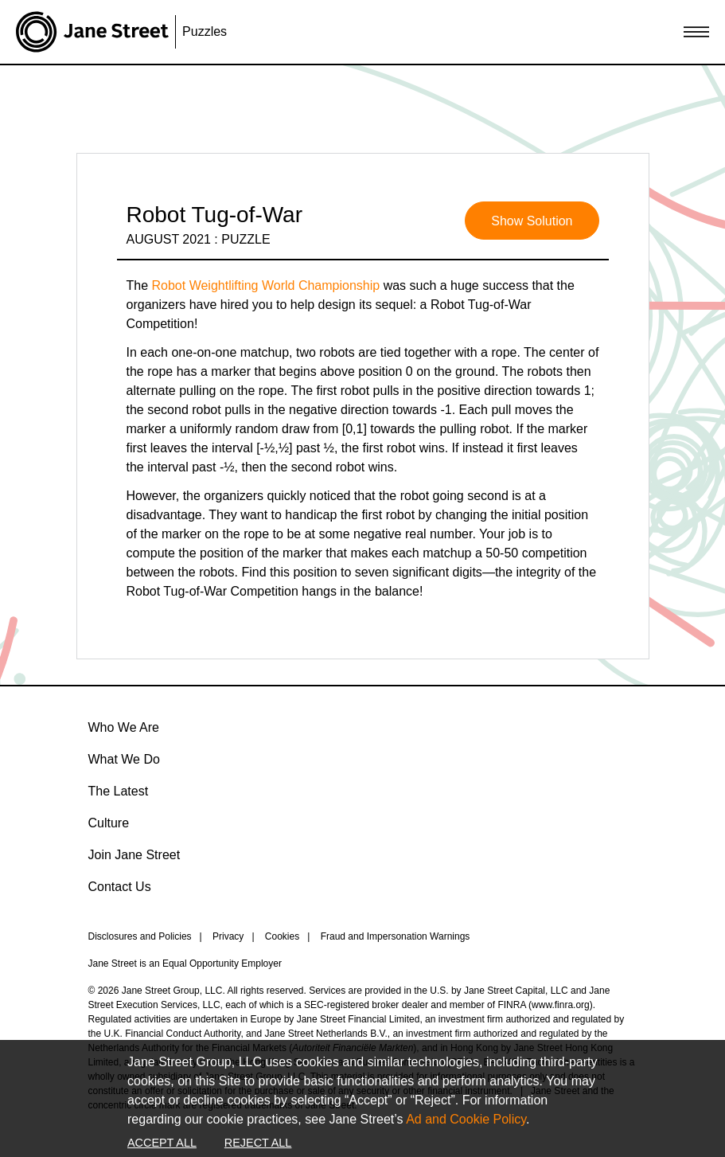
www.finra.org (561, 1004)
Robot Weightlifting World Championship (266, 285)
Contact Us (119, 886)
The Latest (118, 791)
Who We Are (124, 727)
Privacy (228, 936)
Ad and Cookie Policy (466, 1119)
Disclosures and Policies (140, 936)
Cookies (282, 936)
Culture (109, 823)
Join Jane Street (134, 855)
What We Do (124, 759)
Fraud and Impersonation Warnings (395, 936)
